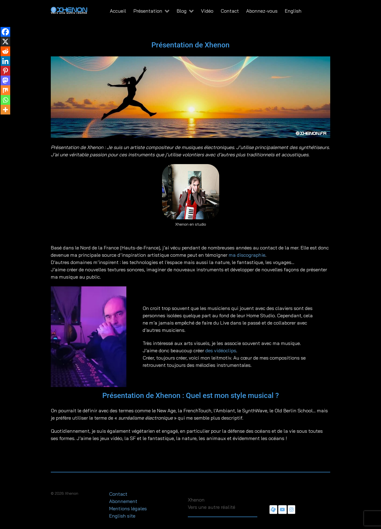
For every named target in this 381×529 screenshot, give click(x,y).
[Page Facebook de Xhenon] (273, 509)
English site (122, 516)
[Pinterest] (5, 71)
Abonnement (123, 501)
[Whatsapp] (5, 100)
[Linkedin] (5, 61)
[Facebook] (5, 32)
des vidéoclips (220, 350)
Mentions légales (128, 508)
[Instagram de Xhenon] (291, 509)
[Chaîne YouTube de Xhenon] (282, 509)
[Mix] (5, 90)
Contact (118, 494)
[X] (5, 41)
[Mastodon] (5, 80)
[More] (5, 110)
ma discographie (247, 255)
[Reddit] (5, 51)
